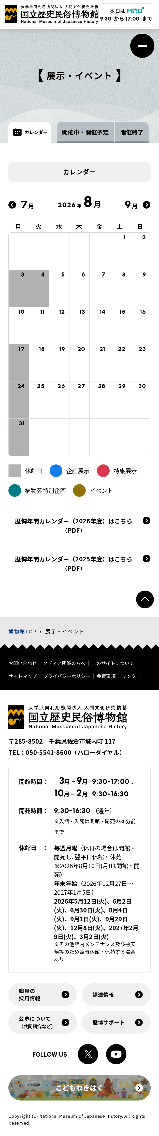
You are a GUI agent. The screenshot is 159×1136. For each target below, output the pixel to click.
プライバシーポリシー (67, 676)
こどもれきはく (99, 1087)
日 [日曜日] (140, 226)
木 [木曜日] (79, 226)
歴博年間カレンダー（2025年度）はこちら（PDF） (74, 570)
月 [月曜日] (19, 226)
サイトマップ (22, 676)
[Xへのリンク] (88, 1054)
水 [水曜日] (59, 226)
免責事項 (106, 676)
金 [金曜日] (100, 226)
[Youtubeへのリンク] (116, 1054)
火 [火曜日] (39, 226)
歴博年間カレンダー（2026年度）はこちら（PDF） (74, 526)
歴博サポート (109, 1022)
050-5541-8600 (48, 752)
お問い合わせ (22, 663)
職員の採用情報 (29, 994)
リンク (129, 676)
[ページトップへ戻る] (145, 599)
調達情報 (103, 994)
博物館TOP (22, 631)
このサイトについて (113, 663)
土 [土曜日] (120, 226)
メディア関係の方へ (64, 663)
